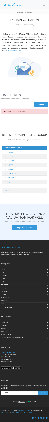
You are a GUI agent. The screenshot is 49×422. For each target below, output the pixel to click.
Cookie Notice (27, 412)
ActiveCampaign (7, 335)
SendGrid (4, 325)
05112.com (8, 169)
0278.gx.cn (8, 165)
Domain (4, 275)
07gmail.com (9, 178)
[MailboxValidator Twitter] (35, 418)
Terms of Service (16, 412)
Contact (4, 294)
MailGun (4, 331)
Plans (3, 278)
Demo (3, 272)
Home (3, 269)
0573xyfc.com (10, 173)
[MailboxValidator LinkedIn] (38, 418)
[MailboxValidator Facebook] (33, 418)
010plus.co (8, 152)
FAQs (2, 282)
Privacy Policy (5, 412)
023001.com (9, 160)
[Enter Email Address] (19, 393)
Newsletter (5, 297)
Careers (4, 301)
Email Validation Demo (13, 51)
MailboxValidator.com (23, 410)
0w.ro (6, 190)
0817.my (7, 182)
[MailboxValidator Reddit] (41, 418)
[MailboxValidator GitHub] (44, 418)
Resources (4, 285)
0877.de (7, 186)
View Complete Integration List (12, 338)
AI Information (6, 307)
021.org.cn (8, 156)
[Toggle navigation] (44, 5)
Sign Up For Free (24, 227)
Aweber (3, 328)
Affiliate (4, 288)
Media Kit (4, 291)
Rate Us (3, 304)
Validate (41, 104)
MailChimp (4, 322)
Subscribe (43, 393)
